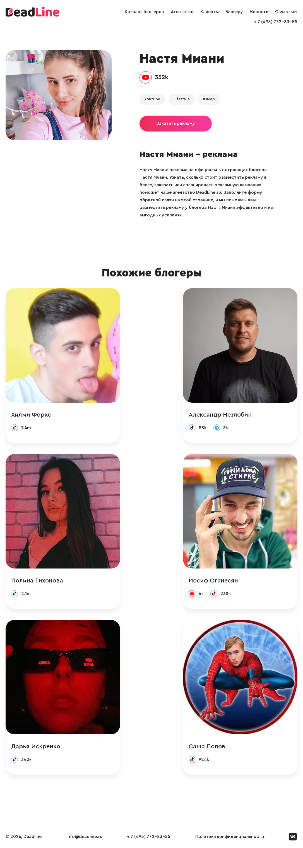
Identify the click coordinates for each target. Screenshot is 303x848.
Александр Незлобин (220, 415)
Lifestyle (182, 99)
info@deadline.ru (84, 836)
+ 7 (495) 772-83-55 (275, 22)
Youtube (152, 99)
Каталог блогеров (144, 11)
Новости (259, 11)
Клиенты (209, 11)
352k (161, 77)
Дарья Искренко (35, 746)
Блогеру (234, 11)
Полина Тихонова (37, 580)
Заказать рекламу (175, 123)
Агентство (182, 11)
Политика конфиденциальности (229, 836)
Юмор (209, 99)
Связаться (286, 11)
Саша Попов (207, 746)
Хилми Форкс (31, 415)
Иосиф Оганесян (213, 580)
